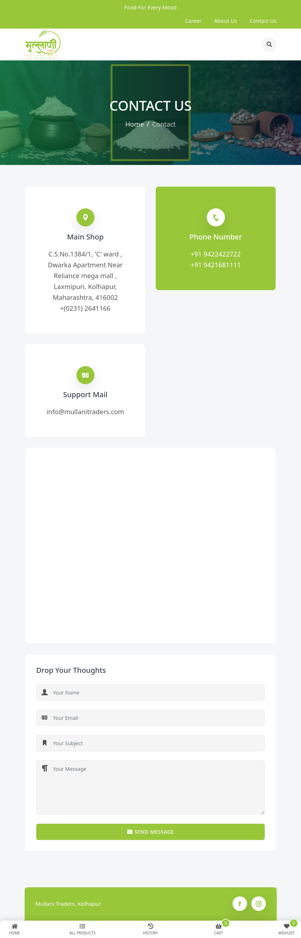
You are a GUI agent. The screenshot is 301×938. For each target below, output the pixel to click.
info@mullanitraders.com (85, 411)
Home (134, 124)
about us (225, 20)
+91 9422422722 (216, 254)
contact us (263, 20)
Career (193, 20)
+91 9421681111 (216, 264)
